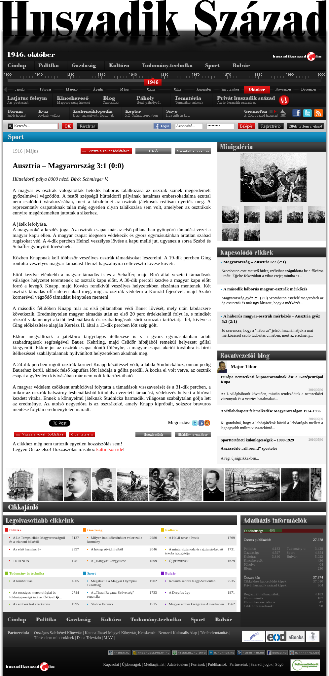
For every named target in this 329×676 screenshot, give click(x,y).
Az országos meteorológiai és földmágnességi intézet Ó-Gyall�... (35, 594)
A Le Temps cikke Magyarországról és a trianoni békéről (37, 540)
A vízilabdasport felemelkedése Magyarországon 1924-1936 (270, 411)
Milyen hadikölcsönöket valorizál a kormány (114, 540)
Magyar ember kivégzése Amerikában (196, 604)
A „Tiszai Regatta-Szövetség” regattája (110, 594)
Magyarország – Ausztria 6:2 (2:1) (254, 261)
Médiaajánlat (154, 664)
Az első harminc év (27, 549)
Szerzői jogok (262, 664)
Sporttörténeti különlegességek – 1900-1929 (257, 440)
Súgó (279, 664)
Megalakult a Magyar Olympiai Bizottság (112, 583)
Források (198, 664)
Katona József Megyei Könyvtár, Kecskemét (120, 632)
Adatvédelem (177, 664)
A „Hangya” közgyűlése (108, 561)
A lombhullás (22, 581)
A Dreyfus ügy (179, 592)
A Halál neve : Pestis (184, 538)
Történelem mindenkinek (54, 637)
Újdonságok (131, 664)
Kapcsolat (111, 664)
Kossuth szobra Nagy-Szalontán (192, 581)
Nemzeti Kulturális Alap (178, 632)
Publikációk (217, 664)
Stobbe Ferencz (102, 604)
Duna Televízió (89, 637)
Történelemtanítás (214, 632)
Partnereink (239, 664)
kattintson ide (109, 449)
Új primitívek (179, 561)
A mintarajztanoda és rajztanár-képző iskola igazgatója (194, 551)
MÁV (108, 637)
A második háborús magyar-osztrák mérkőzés (265, 288)
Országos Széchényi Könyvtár (58, 632)
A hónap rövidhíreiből (107, 549)
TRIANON (21, 561)
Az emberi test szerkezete (31, 604)
